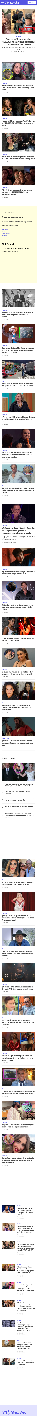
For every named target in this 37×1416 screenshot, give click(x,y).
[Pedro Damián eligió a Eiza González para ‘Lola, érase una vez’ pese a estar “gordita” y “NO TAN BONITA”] (8, 1285)
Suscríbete (31, 2)
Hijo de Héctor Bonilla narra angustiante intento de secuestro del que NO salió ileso (18, 572)
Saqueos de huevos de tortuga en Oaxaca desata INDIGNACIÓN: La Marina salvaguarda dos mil (25, 1345)
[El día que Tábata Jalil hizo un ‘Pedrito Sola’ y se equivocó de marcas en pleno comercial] (18, 657)
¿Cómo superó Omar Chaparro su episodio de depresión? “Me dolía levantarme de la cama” (17, 988)
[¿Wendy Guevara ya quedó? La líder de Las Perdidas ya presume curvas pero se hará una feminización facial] (18, 901)
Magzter (4, 236)
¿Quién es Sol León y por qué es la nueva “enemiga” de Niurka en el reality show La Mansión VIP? (16, 707)
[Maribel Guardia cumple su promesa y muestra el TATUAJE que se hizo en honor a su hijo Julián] (18, 142)
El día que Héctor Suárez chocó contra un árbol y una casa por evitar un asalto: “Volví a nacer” (18, 1092)
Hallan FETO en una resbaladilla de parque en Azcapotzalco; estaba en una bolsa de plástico (18, 384)
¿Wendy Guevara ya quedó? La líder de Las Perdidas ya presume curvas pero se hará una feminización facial (18, 918)
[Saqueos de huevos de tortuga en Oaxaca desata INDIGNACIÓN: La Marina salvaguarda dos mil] (8, 1343)
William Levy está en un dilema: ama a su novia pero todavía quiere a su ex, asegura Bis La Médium (18, 607)
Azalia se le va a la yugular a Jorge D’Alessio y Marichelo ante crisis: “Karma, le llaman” (18, 883)
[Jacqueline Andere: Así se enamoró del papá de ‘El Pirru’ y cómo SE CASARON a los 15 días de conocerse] (8, 1227)
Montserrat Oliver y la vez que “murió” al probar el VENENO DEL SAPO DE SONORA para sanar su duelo (18, 123)
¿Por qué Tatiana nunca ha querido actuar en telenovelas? (17, 792)
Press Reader (6, 233)
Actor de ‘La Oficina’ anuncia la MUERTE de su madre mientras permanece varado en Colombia (17, 314)
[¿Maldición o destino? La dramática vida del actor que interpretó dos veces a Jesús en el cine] (18, 726)
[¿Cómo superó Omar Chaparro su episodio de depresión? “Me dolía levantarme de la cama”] (18, 972)
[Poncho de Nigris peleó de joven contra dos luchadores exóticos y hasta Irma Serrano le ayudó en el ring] (18, 1041)
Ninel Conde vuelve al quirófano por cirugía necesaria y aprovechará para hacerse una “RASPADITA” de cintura (25, 1326)
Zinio (3, 231)
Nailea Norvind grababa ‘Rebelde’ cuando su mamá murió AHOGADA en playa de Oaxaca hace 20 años (25, 1270)
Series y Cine (5, 738)
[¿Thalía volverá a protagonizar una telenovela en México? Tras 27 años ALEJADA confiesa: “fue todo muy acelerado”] (8, 1303)
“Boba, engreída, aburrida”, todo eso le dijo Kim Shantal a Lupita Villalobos (18, 639)
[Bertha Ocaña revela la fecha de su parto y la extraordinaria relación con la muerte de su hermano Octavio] (18, 1143)
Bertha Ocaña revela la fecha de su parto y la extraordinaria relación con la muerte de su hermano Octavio (18, 1160)
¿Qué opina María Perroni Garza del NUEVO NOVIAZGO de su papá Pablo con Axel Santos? (25, 1211)
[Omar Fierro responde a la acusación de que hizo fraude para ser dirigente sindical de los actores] (18, 937)
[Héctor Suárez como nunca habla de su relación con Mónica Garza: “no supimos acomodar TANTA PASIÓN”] (8, 1245)
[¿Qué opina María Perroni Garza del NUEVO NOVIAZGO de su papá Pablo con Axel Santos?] (8, 1209)
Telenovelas (5, 486)
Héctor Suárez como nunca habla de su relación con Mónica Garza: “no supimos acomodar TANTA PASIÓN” (25, 1247)
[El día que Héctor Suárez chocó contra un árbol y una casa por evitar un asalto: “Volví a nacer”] (18, 1077)
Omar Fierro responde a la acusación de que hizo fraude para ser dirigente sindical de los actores (17, 953)
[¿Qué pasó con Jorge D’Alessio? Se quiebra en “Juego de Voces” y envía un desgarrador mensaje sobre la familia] (18, 513)
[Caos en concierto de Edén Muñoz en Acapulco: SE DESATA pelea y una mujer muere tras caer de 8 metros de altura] (18, 333)
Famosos (18, 36)
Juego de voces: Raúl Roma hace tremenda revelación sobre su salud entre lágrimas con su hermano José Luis (17, 454)
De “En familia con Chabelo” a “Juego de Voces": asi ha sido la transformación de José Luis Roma (18, 1022)
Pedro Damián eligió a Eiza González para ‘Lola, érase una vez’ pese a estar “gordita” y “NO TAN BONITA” (25, 1287)
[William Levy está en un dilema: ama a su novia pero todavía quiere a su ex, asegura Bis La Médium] (18, 590)
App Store (5, 229)
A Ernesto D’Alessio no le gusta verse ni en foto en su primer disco (26, 1362)
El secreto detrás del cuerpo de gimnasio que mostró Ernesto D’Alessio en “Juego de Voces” (20, 799)
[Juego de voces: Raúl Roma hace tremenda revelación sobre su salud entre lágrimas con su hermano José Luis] (18, 438)
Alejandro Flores (12, 542)
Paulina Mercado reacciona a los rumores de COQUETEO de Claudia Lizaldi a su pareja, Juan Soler (18, 87)
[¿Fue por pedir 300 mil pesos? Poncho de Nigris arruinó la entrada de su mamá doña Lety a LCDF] (18, 402)
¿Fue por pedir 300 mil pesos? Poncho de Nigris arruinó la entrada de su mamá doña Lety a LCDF (18, 419)
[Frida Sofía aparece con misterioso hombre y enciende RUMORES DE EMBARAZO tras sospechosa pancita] (18, 175)
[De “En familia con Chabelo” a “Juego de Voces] (18, 1005)
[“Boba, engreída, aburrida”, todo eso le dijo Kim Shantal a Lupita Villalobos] (18, 626)
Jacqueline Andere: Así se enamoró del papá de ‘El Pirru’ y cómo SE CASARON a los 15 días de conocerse (25, 1229)
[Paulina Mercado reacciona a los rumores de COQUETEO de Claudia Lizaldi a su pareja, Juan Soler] (18, 71)
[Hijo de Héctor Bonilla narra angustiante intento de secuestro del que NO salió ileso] (18, 557)
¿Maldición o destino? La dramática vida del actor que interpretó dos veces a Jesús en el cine (17, 743)
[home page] (12, 2)
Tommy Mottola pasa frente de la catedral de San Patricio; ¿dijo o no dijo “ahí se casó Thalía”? (19, 785)
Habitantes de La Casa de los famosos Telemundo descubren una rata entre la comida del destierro (19, 807)
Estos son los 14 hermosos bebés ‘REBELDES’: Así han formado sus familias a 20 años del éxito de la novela (18, 42)
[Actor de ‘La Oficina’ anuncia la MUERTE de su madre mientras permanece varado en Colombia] (18, 298)
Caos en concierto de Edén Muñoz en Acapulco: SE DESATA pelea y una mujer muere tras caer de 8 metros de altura (18, 350)
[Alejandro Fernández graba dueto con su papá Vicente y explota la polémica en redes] (18, 1110)
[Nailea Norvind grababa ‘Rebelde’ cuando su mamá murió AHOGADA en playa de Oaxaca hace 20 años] (8, 1267)
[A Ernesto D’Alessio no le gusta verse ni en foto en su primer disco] (8, 1361)
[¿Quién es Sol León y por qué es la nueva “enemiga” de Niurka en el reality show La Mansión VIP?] (18, 691)
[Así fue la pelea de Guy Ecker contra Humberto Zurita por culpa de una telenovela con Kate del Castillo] (18, 473)
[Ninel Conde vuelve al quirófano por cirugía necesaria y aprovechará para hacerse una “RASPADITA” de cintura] (8, 1323)
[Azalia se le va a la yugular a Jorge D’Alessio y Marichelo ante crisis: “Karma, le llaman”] (18, 868)
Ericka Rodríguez (22, 51)
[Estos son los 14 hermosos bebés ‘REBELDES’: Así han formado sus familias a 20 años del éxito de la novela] (18, 21)
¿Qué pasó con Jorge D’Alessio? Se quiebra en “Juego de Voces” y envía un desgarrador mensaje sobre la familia (18, 530)
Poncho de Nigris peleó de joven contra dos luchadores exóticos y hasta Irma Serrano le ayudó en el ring (17, 1058)
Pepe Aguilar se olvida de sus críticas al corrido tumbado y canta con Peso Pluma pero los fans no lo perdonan (19, 815)
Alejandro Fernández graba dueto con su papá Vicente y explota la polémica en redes (18, 1126)
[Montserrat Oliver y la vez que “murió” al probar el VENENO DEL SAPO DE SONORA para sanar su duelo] (18, 106)
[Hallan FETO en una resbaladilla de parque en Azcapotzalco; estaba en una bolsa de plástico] (18, 369)
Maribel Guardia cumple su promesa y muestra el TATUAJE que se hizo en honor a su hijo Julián (18, 157)
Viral (3, 381)
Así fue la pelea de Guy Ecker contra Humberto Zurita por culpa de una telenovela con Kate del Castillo (18, 490)
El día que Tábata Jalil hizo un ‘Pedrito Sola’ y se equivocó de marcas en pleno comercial (17, 673)
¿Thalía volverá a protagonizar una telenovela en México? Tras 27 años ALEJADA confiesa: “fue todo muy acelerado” (26, 1306)
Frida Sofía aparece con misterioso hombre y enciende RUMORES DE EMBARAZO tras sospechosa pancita (17, 192)
